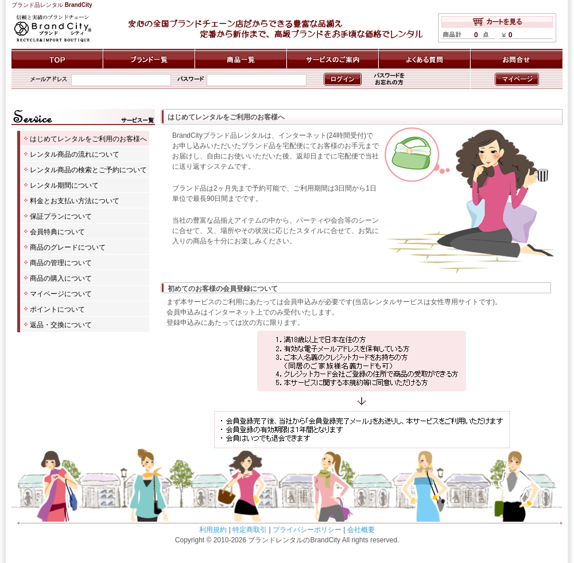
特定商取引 (249, 530)
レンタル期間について (64, 185)
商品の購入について (61, 278)
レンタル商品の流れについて (74, 154)
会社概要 (361, 530)
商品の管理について (61, 263)
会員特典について (57, 232)
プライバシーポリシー (307, 530)
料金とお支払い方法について (74, 201)
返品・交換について (61, 325)
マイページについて (61, 294)
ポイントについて (57, 309)
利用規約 (213, 530)
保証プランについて (61, 216)
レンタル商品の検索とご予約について (88, 170)
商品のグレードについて (68, 247)
